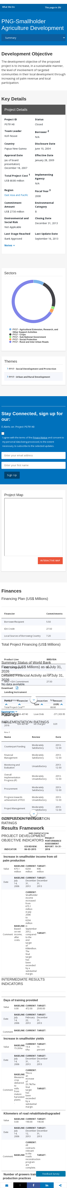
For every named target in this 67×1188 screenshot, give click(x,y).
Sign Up (12, 475)
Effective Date (44, 155)
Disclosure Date (45, 143)
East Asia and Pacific (16, 195)
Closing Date (43, 218)
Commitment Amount (13, 204)
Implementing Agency (44, 176)
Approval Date (13, 155)
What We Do (8, 6)
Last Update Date (46, 233)
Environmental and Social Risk (16, 220)
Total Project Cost (17, 175)
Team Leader (13, 131)
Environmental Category (44, 204)
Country (9, 143)
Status (39, 119)
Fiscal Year (43, 190)
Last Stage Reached (17, 233)
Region (8, 190)
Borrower (42, 131)
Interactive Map (50, 560)
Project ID (10, 119)
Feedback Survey (50, 1173)
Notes (8, 245)
